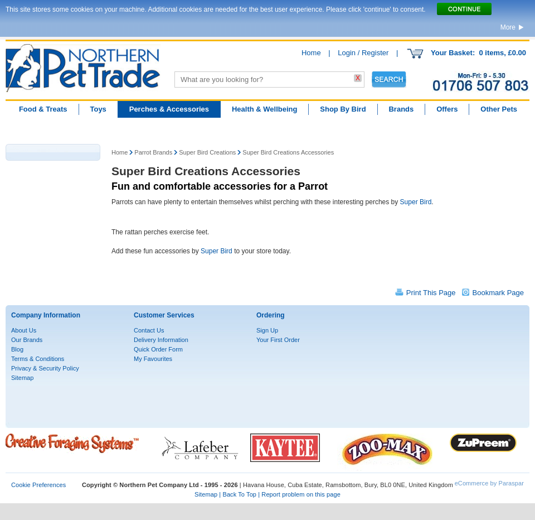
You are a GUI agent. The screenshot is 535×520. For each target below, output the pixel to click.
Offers (447, 109)
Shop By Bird (343, 109)
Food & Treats (43, 109)
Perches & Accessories (169, 109)
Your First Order (278, 339)
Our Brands (26, 339)
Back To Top (239, 494)
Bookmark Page (498, 292)
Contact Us (149, 330)
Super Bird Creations (207, 152)
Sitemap (22, 377)
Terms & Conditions (37, 358)
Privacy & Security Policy (45, 368)
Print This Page (431, 292)
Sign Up (267, 330)
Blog (17, 349)
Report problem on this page (301, 494)
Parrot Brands (153, 152)
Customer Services (164, 315)
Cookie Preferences (38, 485)
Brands (401, 109)
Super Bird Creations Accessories (288, 152)
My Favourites (153, 358)
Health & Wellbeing (265, 109)
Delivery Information (161, 339)
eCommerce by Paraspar (489, 483)
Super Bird (416, 202)
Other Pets (498, 109)
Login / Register (363, 53)
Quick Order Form (158, 349)
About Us (23, 330)
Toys (98, 109)
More (507, 27)
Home (311, 53)
